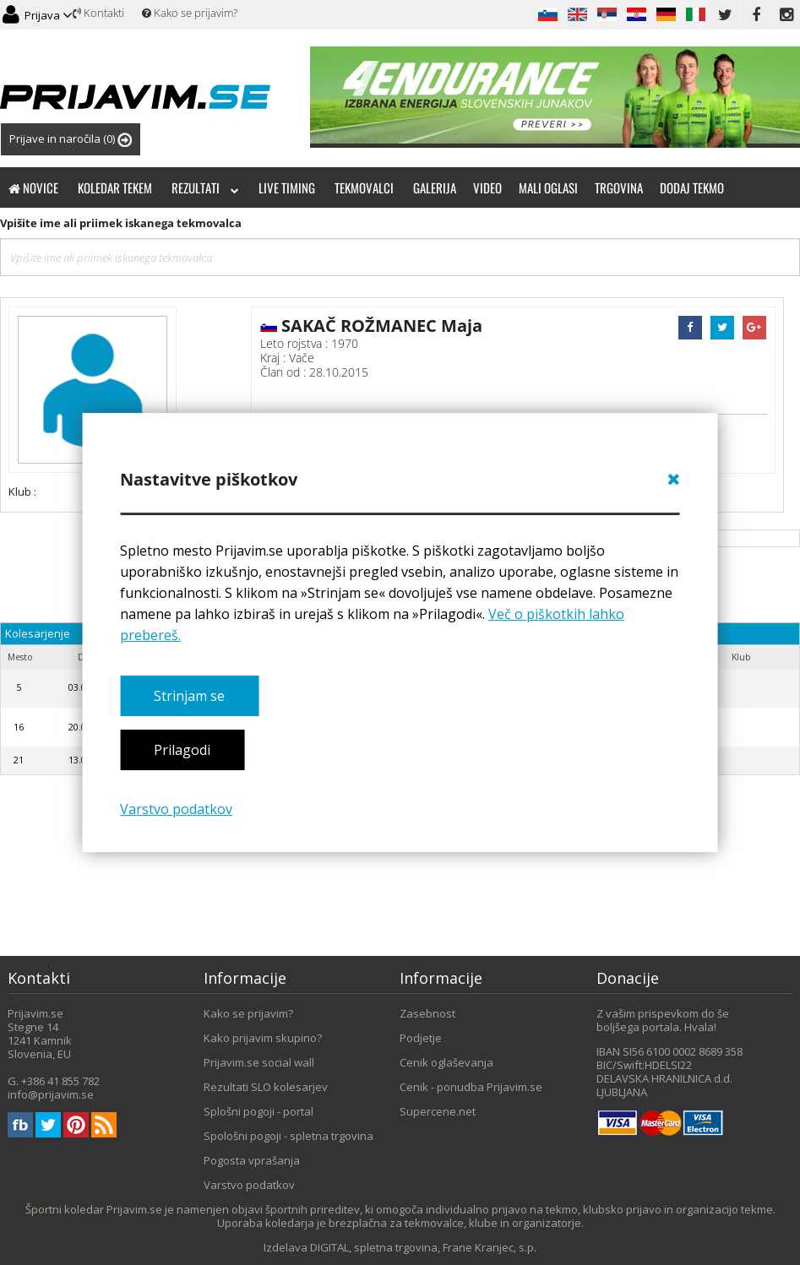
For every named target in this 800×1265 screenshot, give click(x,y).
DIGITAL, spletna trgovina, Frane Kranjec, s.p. (423, 1247)
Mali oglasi (548, 187)
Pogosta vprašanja (252, 1160)
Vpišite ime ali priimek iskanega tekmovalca (121, 223)
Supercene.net (438, 1111)
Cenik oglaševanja (446, 1062)
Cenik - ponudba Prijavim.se (471, 1086)
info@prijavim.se (51, 1094)
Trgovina (619, 187)
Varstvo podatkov (176, 809)
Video (487, 187)
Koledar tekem (115, 187)
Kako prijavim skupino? (263, 1037)
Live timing (287, 187)
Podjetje (421, 1037)
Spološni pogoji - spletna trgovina (288, 1135)
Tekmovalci (364, 187)
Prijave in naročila (70, 139)
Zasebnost (427, 1013)
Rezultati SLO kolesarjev (266, 1086)
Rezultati (205, 187)
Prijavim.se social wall (259, 1062)
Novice (33, 187)
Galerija (434, 187)
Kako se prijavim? (189, 12)
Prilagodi (182, 750)
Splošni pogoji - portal (258, 1111)
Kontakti (98, 12)
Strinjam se (189, 696)
